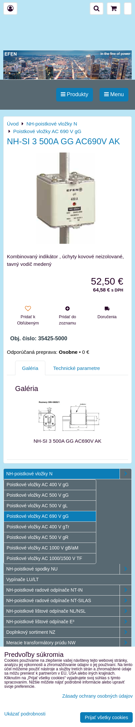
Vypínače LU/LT (22, 579)
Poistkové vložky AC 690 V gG (38, 516)
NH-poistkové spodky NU (68, 569)
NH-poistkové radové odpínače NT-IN (68, 590)
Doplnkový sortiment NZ (68, 632)
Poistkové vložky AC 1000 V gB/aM (43, 547)
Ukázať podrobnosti (24, 714)
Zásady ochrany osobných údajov (97, 696)
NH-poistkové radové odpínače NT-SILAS (68, 601)
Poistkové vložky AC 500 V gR (37, 537)
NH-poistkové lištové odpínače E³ (68, 622)
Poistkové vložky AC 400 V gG (38, 484)
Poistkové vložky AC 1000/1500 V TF (44, 558)
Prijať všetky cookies (106, 717)
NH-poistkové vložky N (68, 474)
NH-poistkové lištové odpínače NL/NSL (68, 611)
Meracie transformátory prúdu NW (68, 643)
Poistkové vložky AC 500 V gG (38, 495)
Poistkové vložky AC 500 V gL (37, 505)
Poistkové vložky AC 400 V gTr (38, 526)
